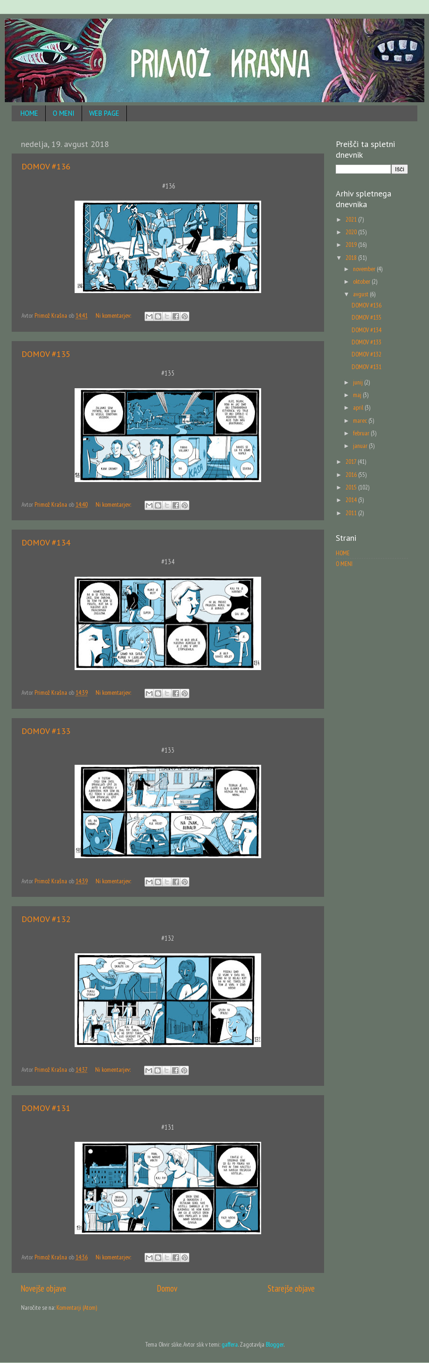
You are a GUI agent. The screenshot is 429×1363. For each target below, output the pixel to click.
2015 (352, 487)
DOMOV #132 (45, 919)
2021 (352, 219)
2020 (352, 232)
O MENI (64, 113)
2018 (352, 257)
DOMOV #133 (45, 731)
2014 (352, 500)
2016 (352, 474)
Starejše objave (291, 1288)
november (365, 269)
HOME (29, 113)
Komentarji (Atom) (76, 1307)
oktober (362, 281)
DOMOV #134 (45, 542)
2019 (352, 244)
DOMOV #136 (45, 166)
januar (361, 445)
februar (362, 433)
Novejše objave (43, 1288)
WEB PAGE (104, 113)
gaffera (229, 1344)
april (359, 407)
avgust (361, 294)
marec (360, 420)
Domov (167, 1288)
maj (358, 395)
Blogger (275, 1344)
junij (358, 382)
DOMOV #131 (45, 1108)
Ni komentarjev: (114, 315)
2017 (352, 461)
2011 (352, 513)
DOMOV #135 (45, 354)
